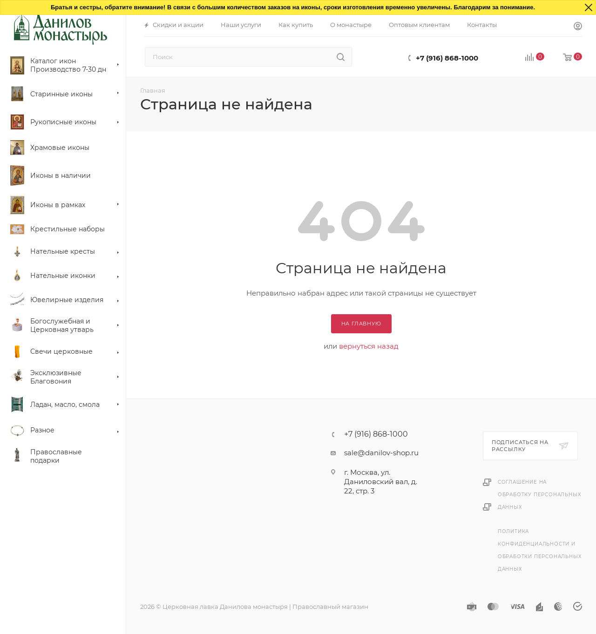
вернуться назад (369, 346)
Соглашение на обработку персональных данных (540, 494)
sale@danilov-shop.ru (381, 452)
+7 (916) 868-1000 (447, 58)
